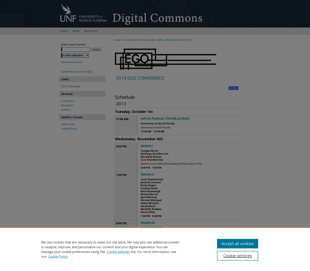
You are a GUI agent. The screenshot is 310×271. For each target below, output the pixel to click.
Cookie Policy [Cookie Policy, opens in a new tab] (58, 256)
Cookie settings (118, 252)
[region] (155, 249)
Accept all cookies (237, 243)
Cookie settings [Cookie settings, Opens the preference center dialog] (237, 255)
